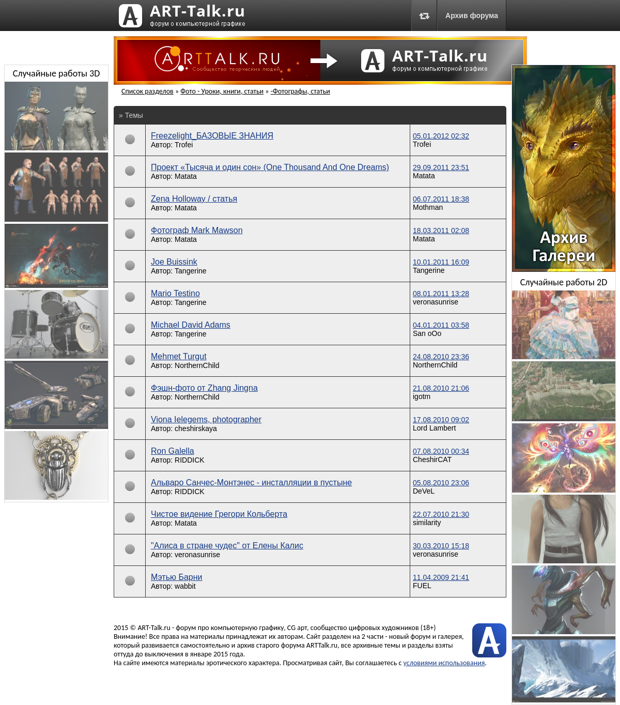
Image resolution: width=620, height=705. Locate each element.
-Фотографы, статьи (300, 91)
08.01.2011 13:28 (441, 293)
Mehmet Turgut (179, 356)
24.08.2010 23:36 (441, 356)
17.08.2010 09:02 (441, 420)
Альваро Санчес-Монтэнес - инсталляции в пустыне (251, 482)
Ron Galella (172, 451)
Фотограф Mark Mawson (197, 230)
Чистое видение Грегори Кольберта (219, 514)
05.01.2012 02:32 (441, 136)
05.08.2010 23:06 (441, 483)
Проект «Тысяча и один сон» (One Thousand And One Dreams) (270, 167)
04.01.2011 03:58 (441, 325)
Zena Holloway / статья (194, 198)
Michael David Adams (190, 324)
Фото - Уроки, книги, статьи (222, 91)
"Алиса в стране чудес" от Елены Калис (227, 545)
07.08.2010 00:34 (441, 451)
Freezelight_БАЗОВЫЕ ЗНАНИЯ (212, 135)
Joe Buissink (174, 261)
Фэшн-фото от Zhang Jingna (204, 388)
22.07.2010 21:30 (441, 514)
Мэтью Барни (177, 577)
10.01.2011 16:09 (441, 262)
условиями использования (444, 662)
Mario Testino (175, 293)
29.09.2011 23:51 (441, 167)
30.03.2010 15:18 (441, 546)
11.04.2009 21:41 (441, 577)
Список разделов (147, 91)
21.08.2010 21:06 (441, 388)
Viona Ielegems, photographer (206, 419)
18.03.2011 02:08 (441, 230)
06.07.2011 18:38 (441, 199)
